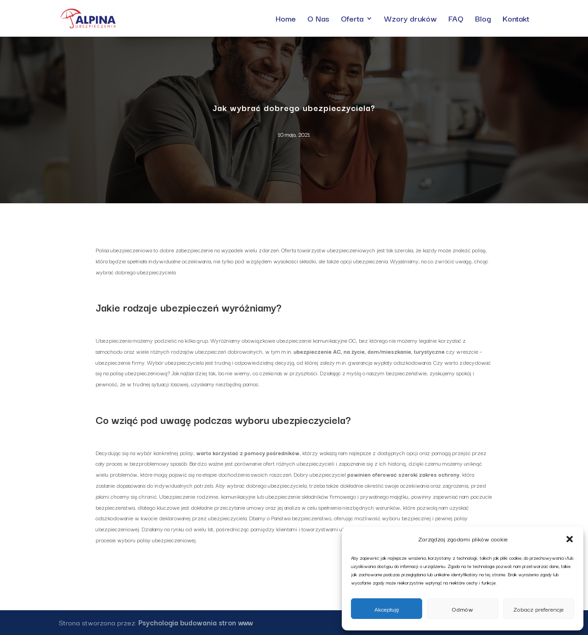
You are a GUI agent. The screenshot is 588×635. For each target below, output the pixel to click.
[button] (569, 539)
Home (286, 19)
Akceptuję (386, 608)
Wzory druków (410, 19)
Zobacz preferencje (538, 608)
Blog (483, 19)
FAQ (456, 19)
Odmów (462, 608)
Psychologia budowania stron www (195, 622)
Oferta (352, 19)
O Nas (318, 19)
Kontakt (516, 19)
